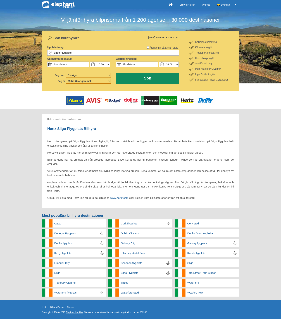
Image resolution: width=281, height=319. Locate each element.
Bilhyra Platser (187, 4)
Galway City (128, 243)
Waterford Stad (130, 292)
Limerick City (62, 262)
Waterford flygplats (65, 292)
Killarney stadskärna (133, 253)
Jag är (61, 81)
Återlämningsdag (126, 58)
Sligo (190, 262)
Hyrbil (44, 307)
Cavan (58, 223)
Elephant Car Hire (74, 312)
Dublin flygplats (63, 243)
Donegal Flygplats (65, 233)
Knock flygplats (196, 253)
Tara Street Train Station (201, 272)
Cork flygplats (129, 223)
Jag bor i (60, 75)
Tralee (124, 282)
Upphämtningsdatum (59, 58)
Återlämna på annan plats (163, 47)
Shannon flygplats (131, 262)
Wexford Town (195, 292)
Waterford (193, 282)
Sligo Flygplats (129, 272)
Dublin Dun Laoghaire (200, 233)
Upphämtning (55, 47)
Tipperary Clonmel (65, 282)
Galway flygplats (197, 243)
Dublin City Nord (130, 233)
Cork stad (193, 223)
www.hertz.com (119, 197)
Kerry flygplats (62, 253)
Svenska (223, 4)
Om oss (206, 4)
